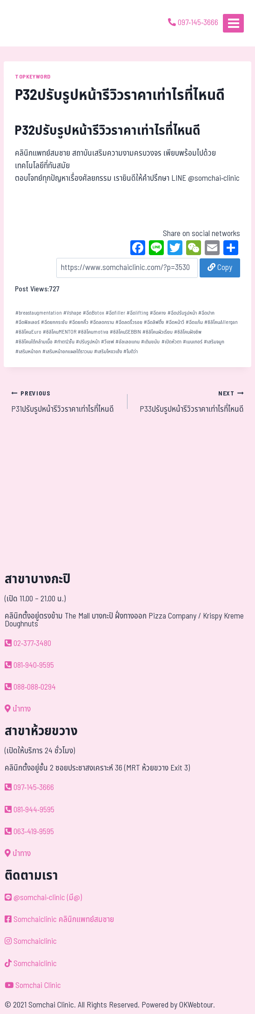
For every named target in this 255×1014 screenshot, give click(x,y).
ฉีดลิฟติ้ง (154, 322)
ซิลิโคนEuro (28, 332)
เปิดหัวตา (171, 342)
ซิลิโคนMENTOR (59, 332)
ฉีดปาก (206, 313)
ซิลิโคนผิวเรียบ (157, 332)
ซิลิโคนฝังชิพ (187, 332)
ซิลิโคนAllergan (221, 322)
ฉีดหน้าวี (175, 322)
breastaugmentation (38, 313)
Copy (220, 268)
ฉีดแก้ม (194, 322)
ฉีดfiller (115, 313)
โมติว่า (130, 352)
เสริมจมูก (214, 342)
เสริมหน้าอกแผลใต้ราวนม (67, 352)
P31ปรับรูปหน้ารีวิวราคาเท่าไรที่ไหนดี (65, 401)
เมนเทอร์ (192, 342)
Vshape (72, 313)
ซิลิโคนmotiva (93, 332)
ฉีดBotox (93, 313)
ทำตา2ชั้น (64, 342)
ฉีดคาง (158, 313)
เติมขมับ (150, 342)
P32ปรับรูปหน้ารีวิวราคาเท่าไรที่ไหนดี (108, 131)
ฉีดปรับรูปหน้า (182, 313)
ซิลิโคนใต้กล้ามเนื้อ (34, 342)
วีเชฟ (107, 342)
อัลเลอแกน (127, 342)
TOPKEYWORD (33, 76)
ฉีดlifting (137, 313)
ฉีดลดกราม (102, 322)
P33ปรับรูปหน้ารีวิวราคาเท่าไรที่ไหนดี (189, 401)
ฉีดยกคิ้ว (78, 322)
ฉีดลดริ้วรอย (128, 322)
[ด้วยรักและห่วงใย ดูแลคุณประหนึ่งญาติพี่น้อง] (33, 23)
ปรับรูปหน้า (88, 342)
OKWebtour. (197, 1005)
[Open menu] (233, 23)
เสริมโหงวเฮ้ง (108, 352)
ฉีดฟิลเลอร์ (27, 322)
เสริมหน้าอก (28, 352)
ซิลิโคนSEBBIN (125, 332)
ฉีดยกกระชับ (54, 322)
